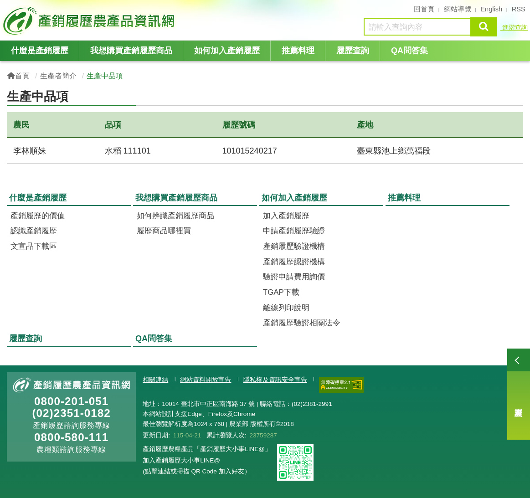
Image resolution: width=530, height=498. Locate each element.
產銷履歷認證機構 (294, 261)
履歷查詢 (518, 394)
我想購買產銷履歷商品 (131, 50)
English (491, 9)
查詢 (483, 26)
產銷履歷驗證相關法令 (301, 322)
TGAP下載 (281, 292)
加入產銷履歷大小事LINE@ (181, 460)
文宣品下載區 (33, 246)
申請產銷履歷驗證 (294, 230)
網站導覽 (457, 9)
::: (4, 8)
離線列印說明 (286, 307)
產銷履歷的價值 (37, 215)
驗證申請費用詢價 (294, 276)
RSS (518, 9)
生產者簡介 (58, 76)
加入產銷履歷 (286, 215)
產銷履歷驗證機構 (294, 246)
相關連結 (155, 379)
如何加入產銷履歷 (227, 50)
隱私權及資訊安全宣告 (275, 379)
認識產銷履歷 (33, 230)
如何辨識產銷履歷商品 (175, 215)
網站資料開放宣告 (205, 379)
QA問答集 (409, 50)
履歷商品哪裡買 (164, 230)
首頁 (22, 76)
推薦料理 (298, 50)
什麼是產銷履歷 (39, 50)
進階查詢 (514, 27)
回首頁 (424, 9)
